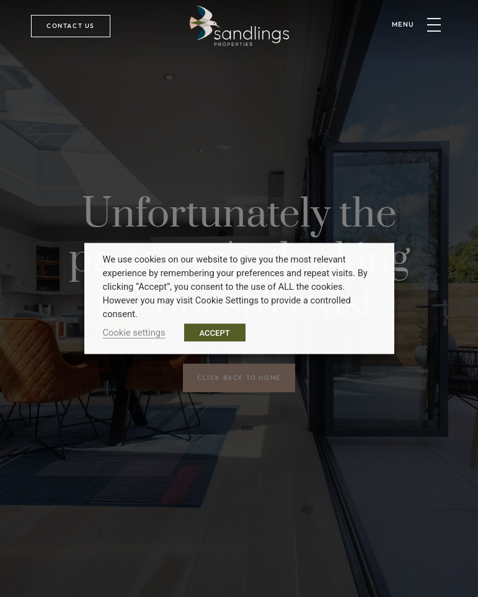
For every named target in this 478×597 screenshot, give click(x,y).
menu (403, 24)
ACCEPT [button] (215, 333)
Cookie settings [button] (134, 332)
